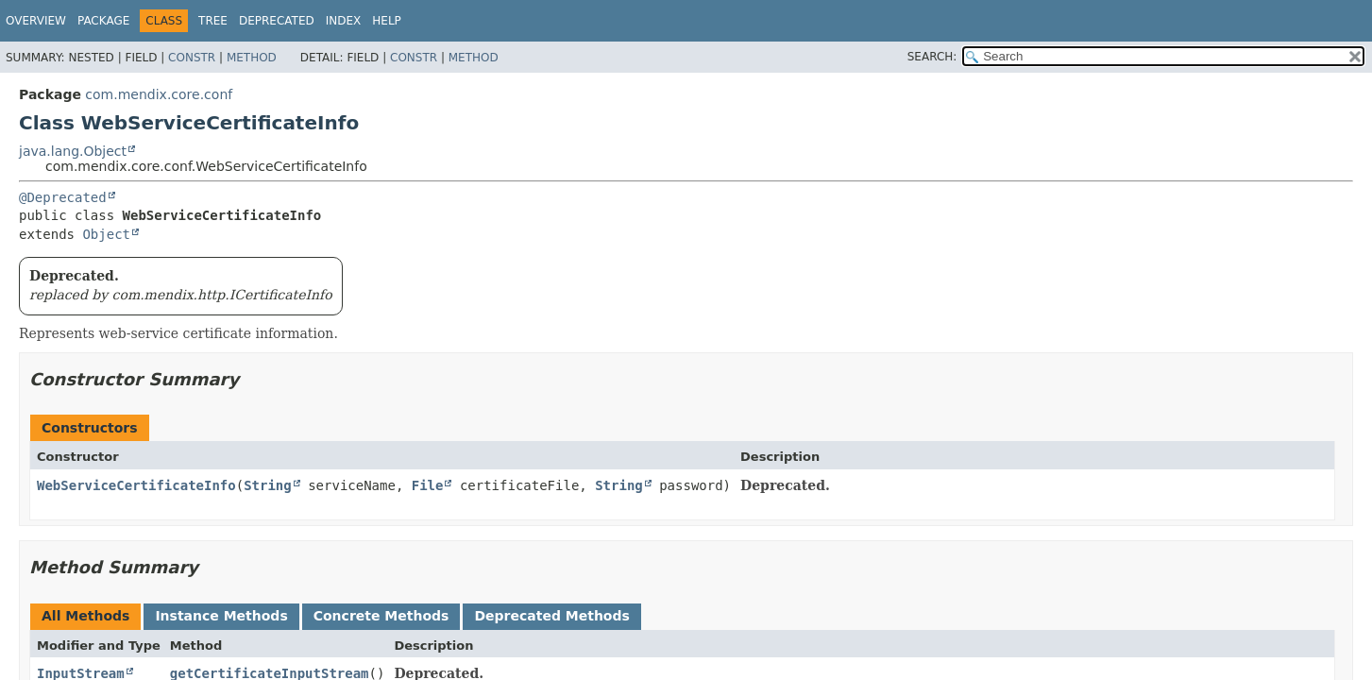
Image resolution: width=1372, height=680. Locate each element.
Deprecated (276, 20)
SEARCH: (932, 56)
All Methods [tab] (85, 615)
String (268, 485)
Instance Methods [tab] (221, 615)
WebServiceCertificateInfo (136, 485)
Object (106, 234)
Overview (36, 20)
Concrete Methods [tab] (381, 615)
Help (386, 20)
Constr (191, 57)
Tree (213, 20)
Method (252, 57)
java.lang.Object (73, 151)
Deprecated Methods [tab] (551, 615)
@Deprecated (63, 197)
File (428, 485)
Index (344, 20)
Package (103, 20)
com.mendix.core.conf (158, 94)
